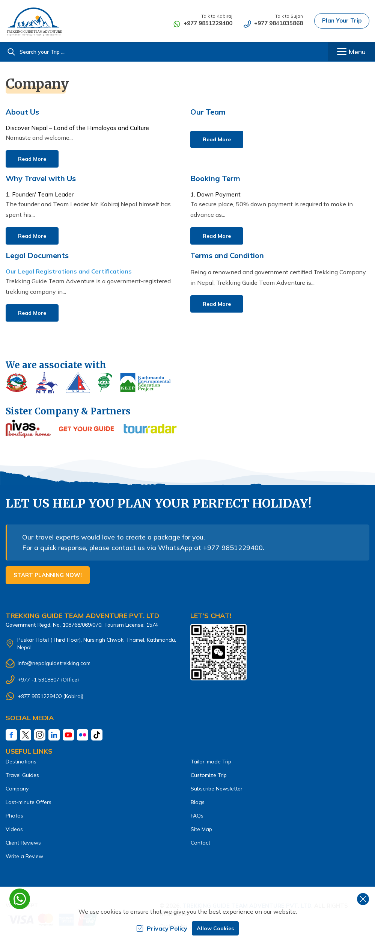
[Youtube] (68, 734)
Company (17, 788)
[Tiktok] (96, 734)
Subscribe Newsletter (216, 788)
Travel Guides (22, 775)
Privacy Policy (161, 928)
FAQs (197, 815)
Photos (14, 815)
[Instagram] (39, 734)
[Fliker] (82, 734)
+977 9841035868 (278, 23)
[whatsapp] (19, 899)
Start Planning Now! (48, 575)
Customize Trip (209, 775)
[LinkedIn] (54, 734)
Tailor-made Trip (211, 761)
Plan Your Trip (341, 20)
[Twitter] (25, 734)
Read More (32, 159)
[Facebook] (11, 734)
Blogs (198, 802)
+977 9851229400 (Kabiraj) (50, 696)
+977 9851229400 (208, 23)
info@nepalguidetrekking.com (54, 663)
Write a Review (24, 856)
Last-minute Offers (28, 802)
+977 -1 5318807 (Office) (48, 679)
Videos (14, 829)
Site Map (201, 829)
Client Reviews (23, 842)
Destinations (21, 761)
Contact (200, 842)
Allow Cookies (215, 928)
